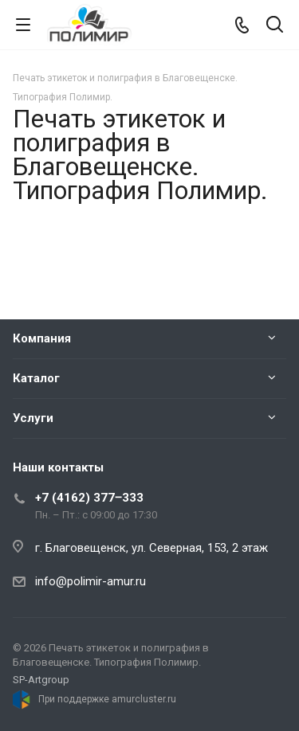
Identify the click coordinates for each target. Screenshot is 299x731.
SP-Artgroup (41, 680)
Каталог (36, 378)
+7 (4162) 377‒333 (89, 498)
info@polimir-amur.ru (90, 581)
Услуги (33, 418)
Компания (42, 338)
